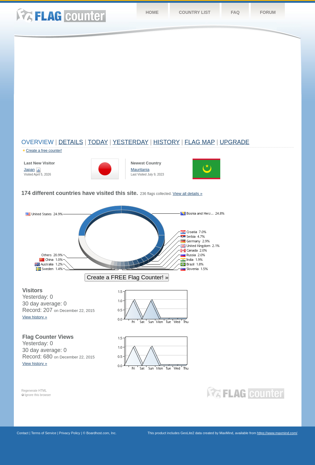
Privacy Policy (69, 433)
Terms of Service (43, 433)
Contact (23, 433)
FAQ (235, 12)
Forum (268, 12)
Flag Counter (61, 15)
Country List (195, 12)
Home (152, 12)
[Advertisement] (158, 90)
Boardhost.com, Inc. (101, 433)
